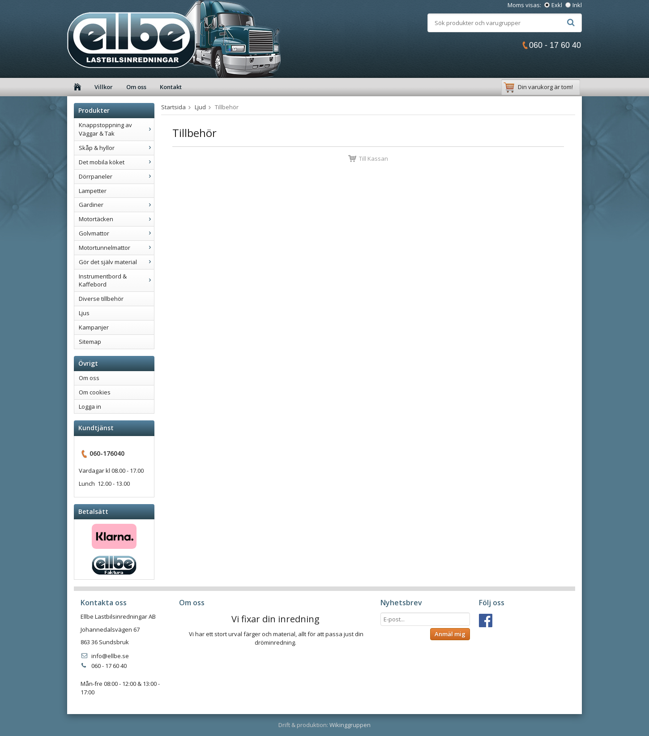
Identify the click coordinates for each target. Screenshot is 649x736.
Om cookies (95, 392)
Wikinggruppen (350, 725)
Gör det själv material (116, 262)
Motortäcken (116, 219)
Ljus (84, 313)
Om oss (136, 87)
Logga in (90, 406)
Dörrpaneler (116, 176)
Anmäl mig (450, 634)
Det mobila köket (116, 162)
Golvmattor (116, 233)
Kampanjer (94, 327)
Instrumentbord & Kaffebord (116, 280)
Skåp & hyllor (116, 148)
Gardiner (116, 205)
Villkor (103, 87)
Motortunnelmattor (116, 248)
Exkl (556, 5)
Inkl (577, 5)
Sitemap (90, 342)
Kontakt (171, 87)
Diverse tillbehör (101, 299)
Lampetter (93, 191)
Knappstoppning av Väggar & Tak (116, 129)
